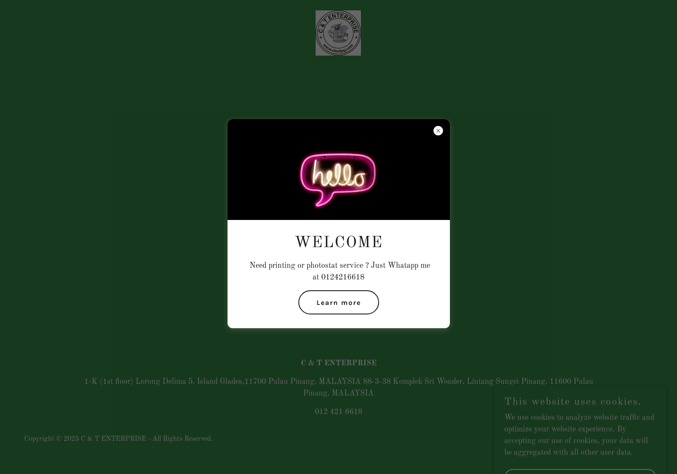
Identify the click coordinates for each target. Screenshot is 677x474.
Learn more (338, 302)
